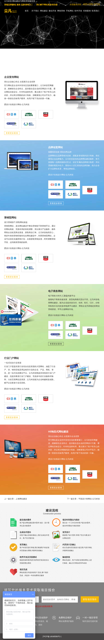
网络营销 (61, 11)
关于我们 (35, 11)
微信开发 (52, 11)
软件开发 (78, 11)
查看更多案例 (12, 133)
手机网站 (70, 11)
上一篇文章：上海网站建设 (15, 499)
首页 (27, 11)
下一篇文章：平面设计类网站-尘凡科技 (83, 499)
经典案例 (87, 11)
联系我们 (95, 11)
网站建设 (44, 11)
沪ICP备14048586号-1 (52, 636)
